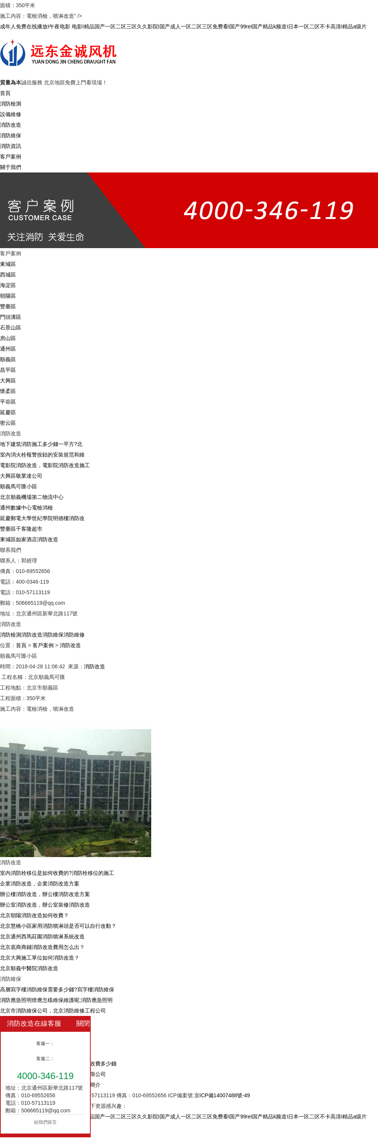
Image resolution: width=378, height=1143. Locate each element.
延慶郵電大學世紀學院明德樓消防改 (42, 518)
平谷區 (8, 402)
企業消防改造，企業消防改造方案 (39, 884)
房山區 (8, 338)
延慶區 (8, 412)
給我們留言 (45, 1122)
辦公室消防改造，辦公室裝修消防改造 (45, 905)
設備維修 (10, 114)
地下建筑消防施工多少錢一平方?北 (41, 444)
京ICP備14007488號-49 (222, 1095)
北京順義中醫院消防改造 (29, 968)
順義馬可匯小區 (18, 486)
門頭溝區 (10, 317)
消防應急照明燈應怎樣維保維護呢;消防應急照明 (56, 1000)
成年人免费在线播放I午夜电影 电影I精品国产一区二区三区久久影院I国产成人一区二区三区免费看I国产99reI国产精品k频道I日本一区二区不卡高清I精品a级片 (183, 26)
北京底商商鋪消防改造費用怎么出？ (42, 947)
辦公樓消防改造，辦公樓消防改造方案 (45, 894)
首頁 (5, 93)
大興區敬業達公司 (21, 476)
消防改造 (10, 125)
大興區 (8, 380)
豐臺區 (8, 306)
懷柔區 (8, 391)
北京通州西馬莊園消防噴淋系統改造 (42, 936)
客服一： (45, 1043)
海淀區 (8, 285)
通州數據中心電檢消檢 (26, 508)
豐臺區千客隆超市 (21, 529)
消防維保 (10, 135)
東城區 (8, 264)
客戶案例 (10, 157)
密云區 (8, 423)
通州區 (8, 349)
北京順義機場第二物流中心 (32, 497)
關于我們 (10, 167)
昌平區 (8, 370)
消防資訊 (10, 146)
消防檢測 (10, 104)
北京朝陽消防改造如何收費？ (34, 915)
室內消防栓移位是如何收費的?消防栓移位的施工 (57, 873)
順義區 (8, 359)
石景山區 (10, 328)
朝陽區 (8, 296)
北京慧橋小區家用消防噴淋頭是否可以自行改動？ (58, 926)
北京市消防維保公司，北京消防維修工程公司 (53, 1011)
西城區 (8, 275)
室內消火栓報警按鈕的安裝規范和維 (42, 455)
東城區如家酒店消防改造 (29, 539)
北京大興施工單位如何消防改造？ (39, 958)
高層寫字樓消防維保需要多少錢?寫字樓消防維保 (57, 989)
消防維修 (74, 635)
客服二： (45, 1058)
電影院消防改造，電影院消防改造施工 (45, 465)
